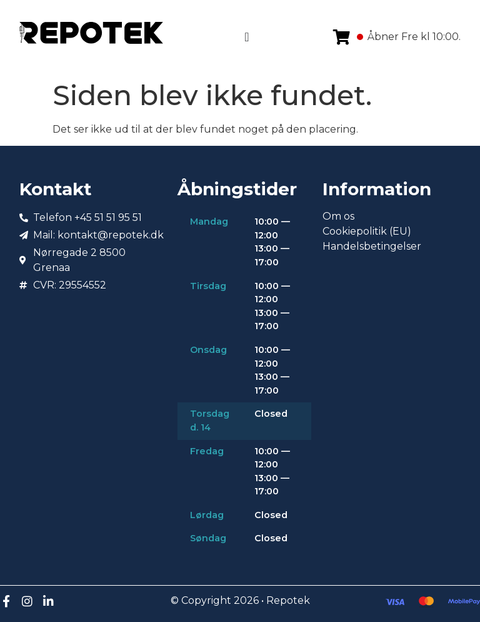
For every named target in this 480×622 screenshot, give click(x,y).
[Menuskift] (246, 37)
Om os (338, 216)
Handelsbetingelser (371, 246)
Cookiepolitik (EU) (366, 231)
